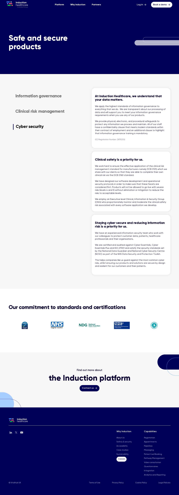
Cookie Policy (141, 483)
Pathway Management (154, 458)
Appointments (150, 442)
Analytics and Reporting (154, 475)
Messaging (149, 450)
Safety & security (124, 442)
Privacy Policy (118, 483)
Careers (121, 459)
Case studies (122, 450)
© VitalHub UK (15, 483)
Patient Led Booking (153, 454)
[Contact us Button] (90, 388)
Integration (149, 471)
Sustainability (122, 454)
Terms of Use (94, 483)
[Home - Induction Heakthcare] (17, 5)
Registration (149, 438)
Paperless (148, 446)
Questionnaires (151, 466)
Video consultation (152, 462)
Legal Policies (164, 483)
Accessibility (122, 446)
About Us (120, 438)
